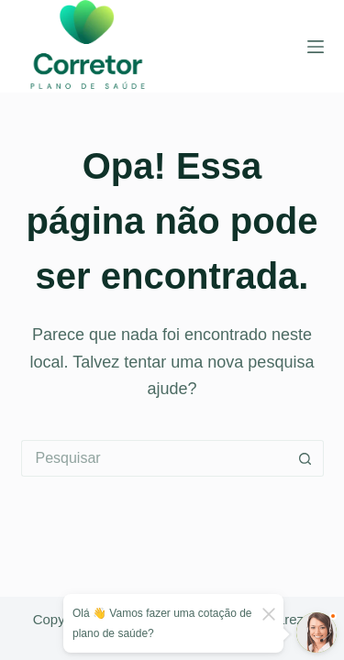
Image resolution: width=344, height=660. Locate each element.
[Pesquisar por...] (154, 458)
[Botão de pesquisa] (305, 458)
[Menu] (315, 46)
